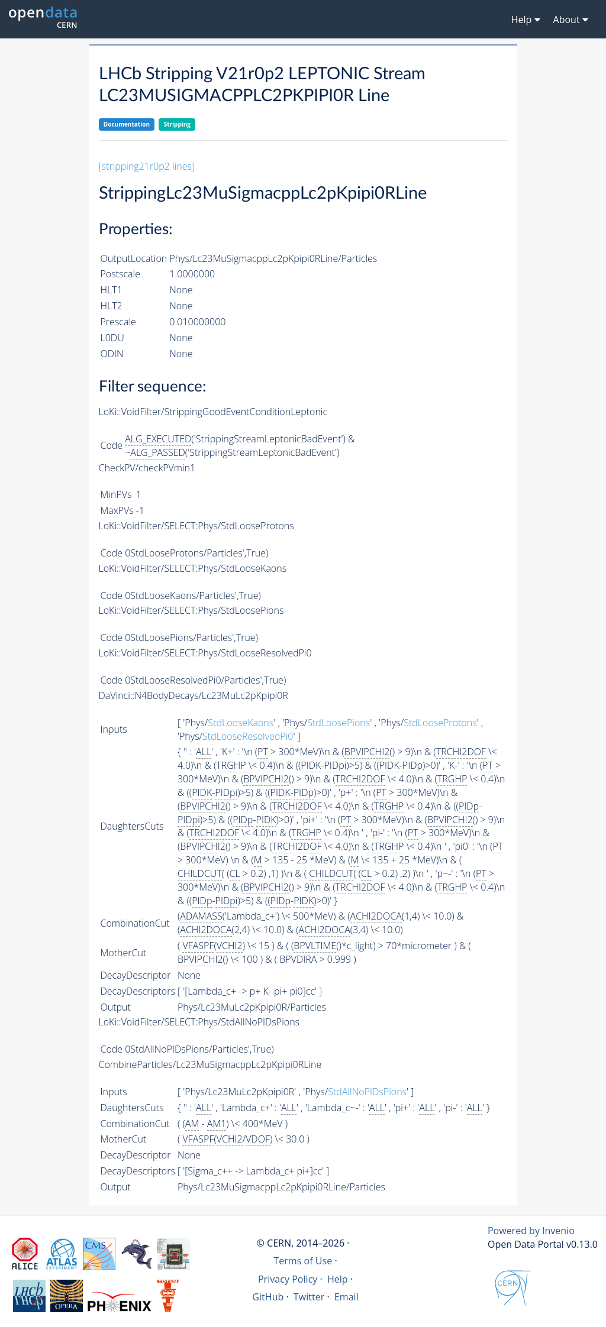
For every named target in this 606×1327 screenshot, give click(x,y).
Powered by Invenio (531, 1230)
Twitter (309, 1296)
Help (337, 1279)
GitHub (267, 1296)
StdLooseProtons (440, 722)
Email (346, 1296)
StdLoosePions (338, 722)
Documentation (127, 124)
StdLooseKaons (240, 722)
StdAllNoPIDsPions (367, 1091)
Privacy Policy (288, 1279)
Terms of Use (302, 1260)
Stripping (177, 124)
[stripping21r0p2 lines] (147, 166)
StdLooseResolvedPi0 (247, 736)
